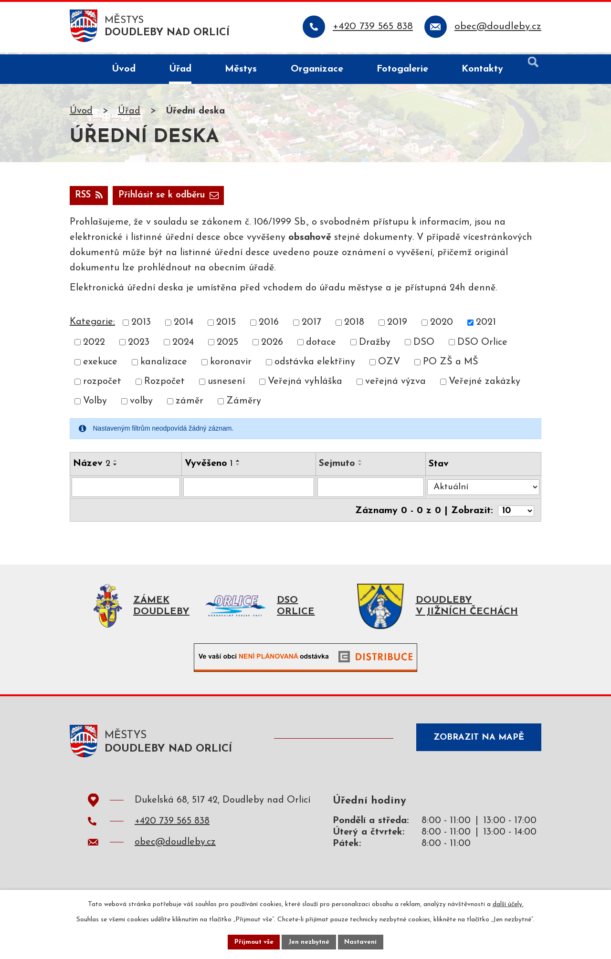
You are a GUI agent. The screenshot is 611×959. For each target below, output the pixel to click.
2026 (272, 345)
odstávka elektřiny (314, 364)
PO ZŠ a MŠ (450, 364)
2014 (183, 325)
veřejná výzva (395, 384)
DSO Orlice (482, 345)
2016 (269, 325)
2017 (311, 325)
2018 (354, 325)
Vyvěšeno (209, 466)
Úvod (81, 113)
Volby (95, 404)
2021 (486, 325)
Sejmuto (338, 466)
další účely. (508, 903)
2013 (141, 325)
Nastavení (362, 941)
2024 (183, 345)
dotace (321, 345)
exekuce (100, 364)
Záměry (243, 404)
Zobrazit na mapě (476, 743)
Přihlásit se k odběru (174, 198)
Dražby (374, 345)
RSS (90, 198)
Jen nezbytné (309, 941)
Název (91, 466)
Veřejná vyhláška (305, 384)
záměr (189, 404)
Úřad (129, 113)
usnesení (226, 384)
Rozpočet (164, 384)
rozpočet (102, 384)
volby (141, 404)
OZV (389, 364)
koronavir (231, 364)
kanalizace (163, 364)
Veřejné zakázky (484, 384)
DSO (423, 345)
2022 (94, 345)
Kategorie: (92, 325)
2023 (138, 345)
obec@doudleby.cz (175, 846)
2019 (397, 325)
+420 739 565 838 (172, 825)
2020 (441, 325)
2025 (227, 345)
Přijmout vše (252, 941)
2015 (226, 325)
